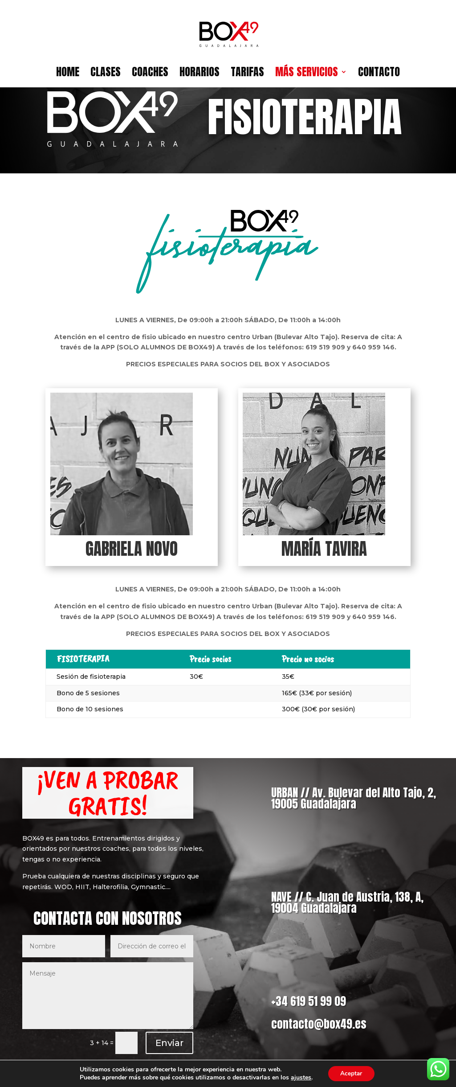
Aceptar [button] (351, 1073)
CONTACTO (379, 74)
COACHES (150, 74)
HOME (67, 74)
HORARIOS (199, 74)
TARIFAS (247, 74)
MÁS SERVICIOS (306, 74)
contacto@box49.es (318, 1024)
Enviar (169, 1043)
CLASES (105, 74)
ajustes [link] (299, 1077)
